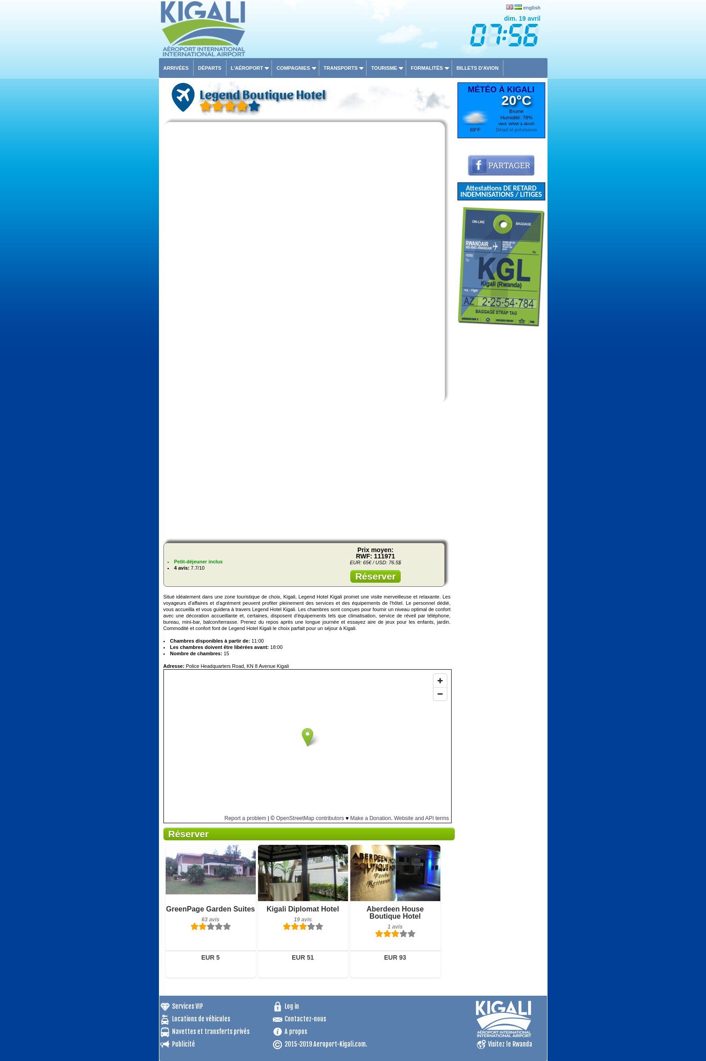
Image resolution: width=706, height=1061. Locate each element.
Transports (341, 68)
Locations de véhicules (201, 1019)
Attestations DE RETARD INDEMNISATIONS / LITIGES (501, 191)
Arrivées (176, 68)
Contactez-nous (305, 1019)
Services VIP (187, 1006)
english (532, 7)
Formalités (427, 68)
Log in (292, 1006)
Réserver (375, 576)
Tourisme (384, 68)
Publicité (183, 1044)
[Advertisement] (307, 473)
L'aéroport (247, 68)
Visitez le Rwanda (510, 1044)
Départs (210, 68)
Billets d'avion (477, 68)
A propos (296, 1031)
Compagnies (293, 68)
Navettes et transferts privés (210, 1031)
